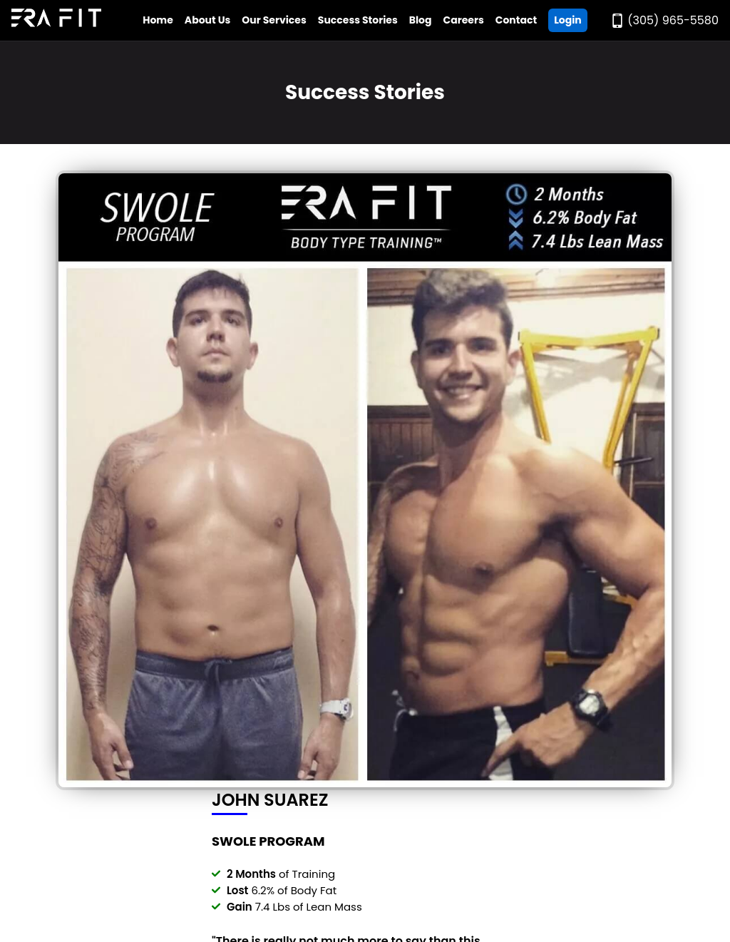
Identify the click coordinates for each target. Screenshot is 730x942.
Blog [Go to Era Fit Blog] (420, 20)
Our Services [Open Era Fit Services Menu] (274, 20)
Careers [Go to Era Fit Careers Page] (463, 20)
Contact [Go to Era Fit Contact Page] (516, 20)
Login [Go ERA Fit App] (568, 20)
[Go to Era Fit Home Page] (56, 20)
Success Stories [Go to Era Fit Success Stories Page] (358, 20)
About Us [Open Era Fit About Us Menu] (208, 20)
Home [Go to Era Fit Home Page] (158, 20)
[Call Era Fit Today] (664, 20)
